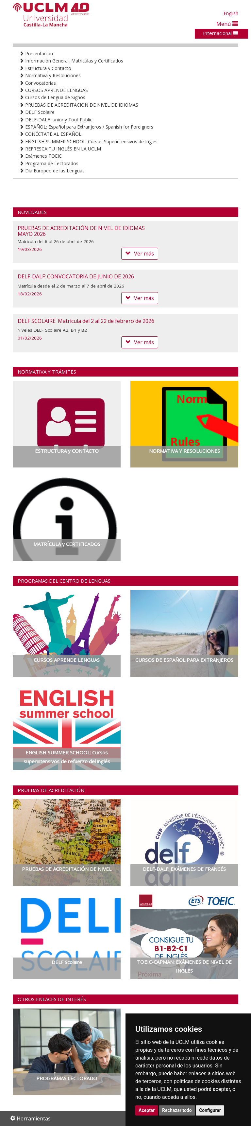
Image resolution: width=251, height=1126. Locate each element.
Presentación (36, 53)
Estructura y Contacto (45, 68)
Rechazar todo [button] (177, 1110)
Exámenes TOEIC (40, 156)
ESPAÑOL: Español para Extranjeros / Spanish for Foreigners (86, 127)
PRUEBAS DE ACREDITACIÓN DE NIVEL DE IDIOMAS (78, 105)
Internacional (220, 33)
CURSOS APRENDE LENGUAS (53, 90)
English (231, 13)
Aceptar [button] (147, 1110)
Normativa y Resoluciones (50, 75)
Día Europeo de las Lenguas (52, 170)
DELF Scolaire (37, 112)
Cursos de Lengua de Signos (52, 97)
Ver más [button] (140, 253)
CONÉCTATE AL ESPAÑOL (50, 134)
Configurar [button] (210, 1110)
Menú (227, 23)
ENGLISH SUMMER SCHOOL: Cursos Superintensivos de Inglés (88, 141)
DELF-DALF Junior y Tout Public (55, 119)
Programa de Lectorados (48, 163)
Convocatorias (37, 83)
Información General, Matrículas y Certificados (71, 61)
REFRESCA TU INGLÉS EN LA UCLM (60, 149)
